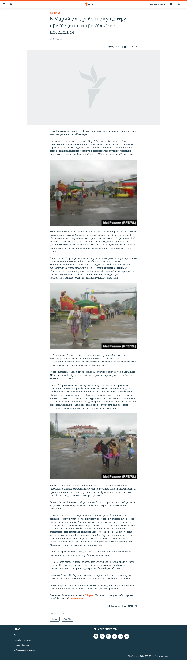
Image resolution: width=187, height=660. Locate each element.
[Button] (114, 47)
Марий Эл (55, 13)
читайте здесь (77, 599)
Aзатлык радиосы (157, 4)
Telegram (89, 595)
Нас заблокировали (23, 640)
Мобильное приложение (25, 650)
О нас (16, 635)
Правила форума (21, 645)
